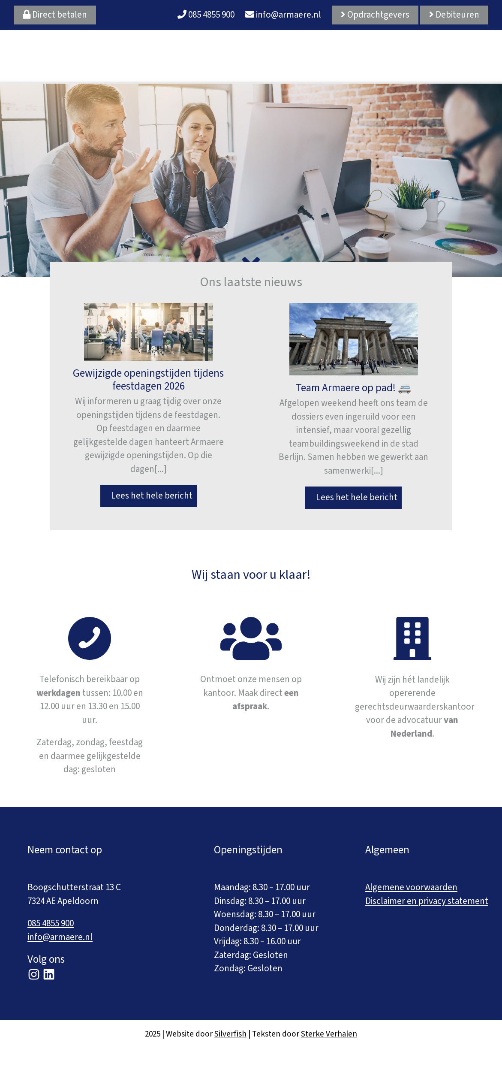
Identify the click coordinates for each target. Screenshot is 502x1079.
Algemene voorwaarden (411, 887)
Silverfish (230, 1034)
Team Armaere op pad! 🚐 (353, 388)
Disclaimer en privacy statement (426, 901)
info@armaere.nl (283, 14)
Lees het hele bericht (148, 495)
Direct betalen (55, 14)
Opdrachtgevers (375, 14)
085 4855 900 (205, 14)
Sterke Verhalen (329, 1034)
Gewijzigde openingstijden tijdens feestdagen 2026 (148, 380)
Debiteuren (454, 14)
